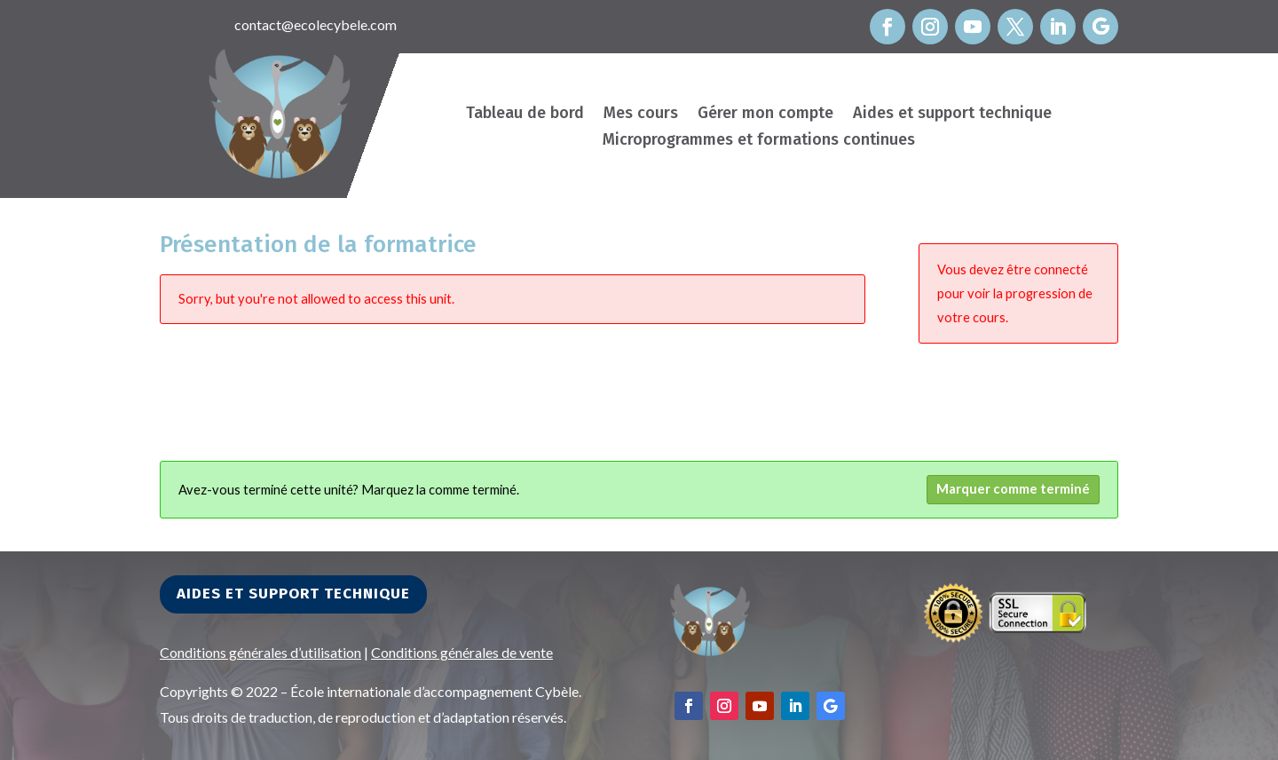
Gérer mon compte (765, 115)
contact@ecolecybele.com (315, 24)
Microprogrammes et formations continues (759, 141)
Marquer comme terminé (1013, 488)
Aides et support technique (952, 115)
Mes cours (641, 115)
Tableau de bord (525, 115)
